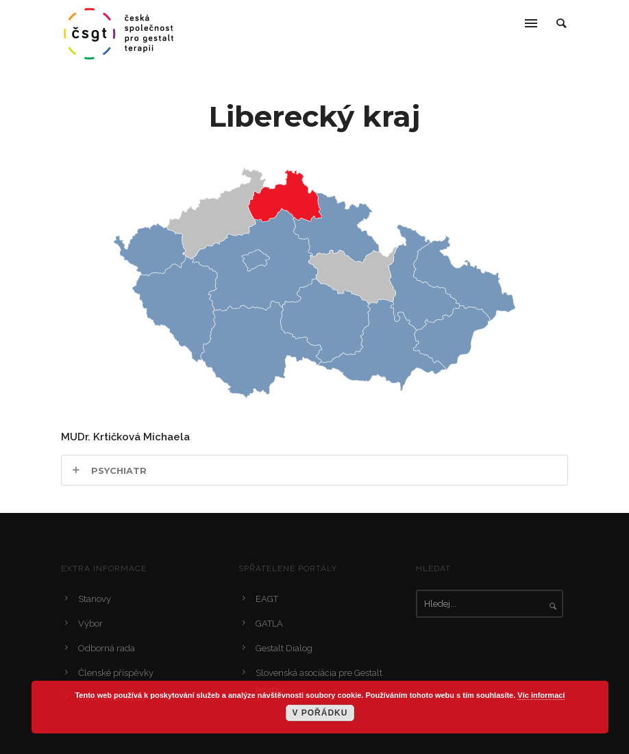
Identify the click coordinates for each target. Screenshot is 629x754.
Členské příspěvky (115, 673)
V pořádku (319, 713)
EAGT (267, 599)
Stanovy (94, 599)
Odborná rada (106, 648)
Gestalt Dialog (284, 648)
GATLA (269, 623)
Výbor (90, 623)
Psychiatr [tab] (119, 470)
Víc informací (541, 695)
